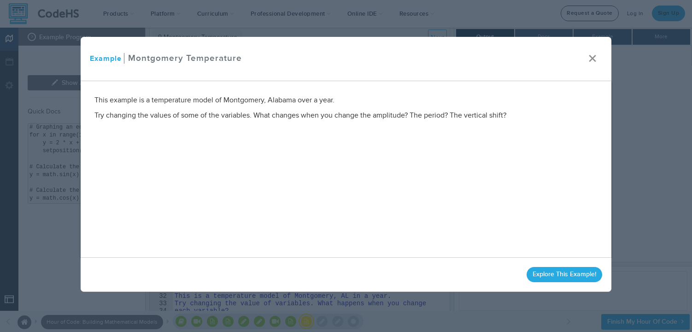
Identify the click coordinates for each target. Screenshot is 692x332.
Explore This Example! (564, 274)
